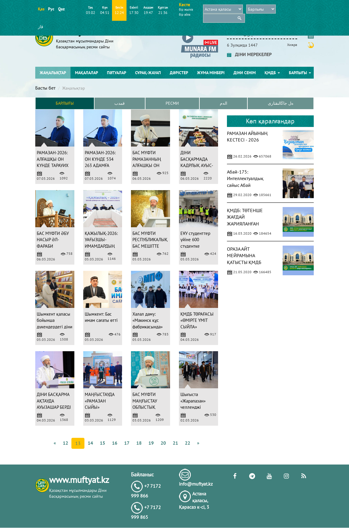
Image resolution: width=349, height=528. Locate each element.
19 (151, 443)
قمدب (119, 103)
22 (187, 443)
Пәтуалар (116, 72)
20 (163, 443)
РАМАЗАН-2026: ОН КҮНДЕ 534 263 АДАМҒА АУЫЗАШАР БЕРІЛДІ (100, 165)
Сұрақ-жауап (148, 72)
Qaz (61, 9)
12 (65, 443)
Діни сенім (244, 72)
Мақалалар (86, 72)
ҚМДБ (272, 72)
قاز (40, 26)
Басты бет (45, 88)
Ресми (172, 103)
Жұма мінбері (211, 72)
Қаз (41, 9)
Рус (51, 9)
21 (175, 443)
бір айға (184, 14)
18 (139, 443)
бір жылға (186, 9)
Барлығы (300, 72)
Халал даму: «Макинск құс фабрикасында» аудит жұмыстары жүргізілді (149, 326)
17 (126, 443)
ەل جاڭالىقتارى (280, 103)
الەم (223, 103)
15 (102, 443)
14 (90, 443)
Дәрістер (179, 72)
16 (114, 443)
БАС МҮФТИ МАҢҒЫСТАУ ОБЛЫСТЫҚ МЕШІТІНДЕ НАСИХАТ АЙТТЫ (149, 407)
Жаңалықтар (53, 72)
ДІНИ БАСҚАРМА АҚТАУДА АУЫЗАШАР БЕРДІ (54, 401)
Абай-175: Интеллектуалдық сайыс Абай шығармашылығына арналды (247, 185)
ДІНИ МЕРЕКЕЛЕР (249, 54)
